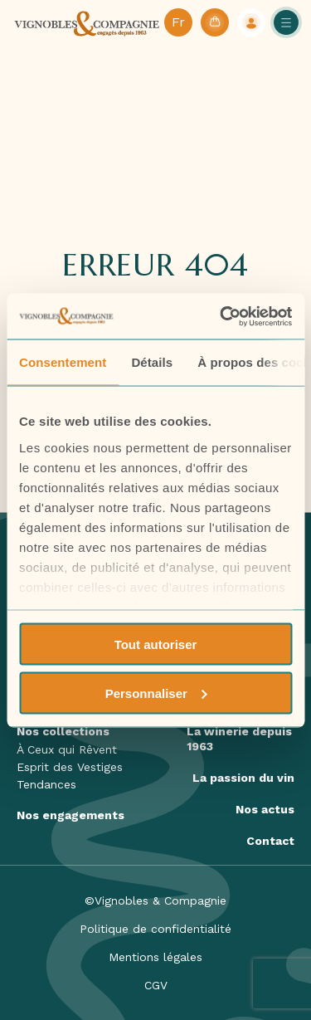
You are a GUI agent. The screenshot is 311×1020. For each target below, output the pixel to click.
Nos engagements (70, 815)
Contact (270, 840)
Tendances (46, 784)
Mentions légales (155, 957)
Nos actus (265, 809)
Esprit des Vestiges (70, 767)
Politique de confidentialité (155, 928)
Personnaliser (156, 693)
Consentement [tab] (62, 362)
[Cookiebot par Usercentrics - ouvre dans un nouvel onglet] (221, 316)
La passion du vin (243, 777)
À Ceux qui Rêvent (67, 749)
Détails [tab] (152, 362)
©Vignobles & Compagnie (155, 900)
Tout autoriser (155, 644)
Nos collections (63, 731)
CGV (156, 985)
